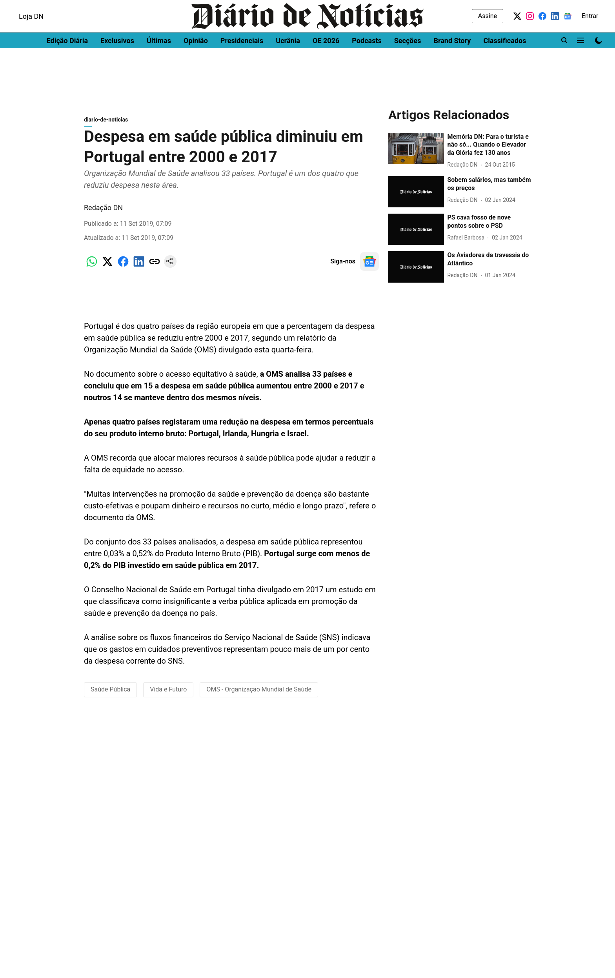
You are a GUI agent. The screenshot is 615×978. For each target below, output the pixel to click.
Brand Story (452, 61)
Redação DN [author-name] (103, 211)
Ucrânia (288, 61)
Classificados (504, 61)
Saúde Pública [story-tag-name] (110, 693)
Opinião (196, 61)
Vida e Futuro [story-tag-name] (168, 693)
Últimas (159, 61)
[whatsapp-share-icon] (92, 269)
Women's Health (150, 7)
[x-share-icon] (107, 269)
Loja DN (31, 37)
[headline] (489, 149)
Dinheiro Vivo (28, 7)
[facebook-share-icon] (123, 269)
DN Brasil (66, 7)
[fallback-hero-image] (416, 152)
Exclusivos (117, 61)
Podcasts (366, 61)
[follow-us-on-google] (369, 265)
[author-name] (463, 169)
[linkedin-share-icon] (139, 269)
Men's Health (103, 7)
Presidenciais (242, 61)
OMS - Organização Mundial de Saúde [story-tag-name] (258, 693)
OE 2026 (326, 61)
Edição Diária (67, 61)
